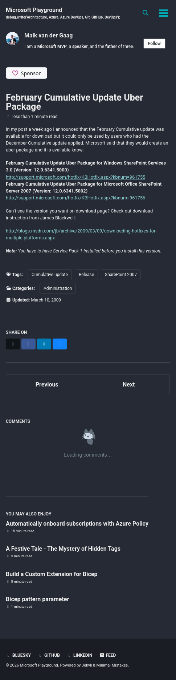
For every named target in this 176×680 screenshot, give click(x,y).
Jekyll (87, 665)
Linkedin (80, 655)
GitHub (49, 655)
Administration (58, 288)
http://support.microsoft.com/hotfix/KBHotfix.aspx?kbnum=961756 (75, 198)
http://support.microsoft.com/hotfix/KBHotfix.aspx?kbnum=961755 (75, 177)
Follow (154, 43)
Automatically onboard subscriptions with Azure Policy (77, 523)
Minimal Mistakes (112, 665)
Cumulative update (50, 274)
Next (129, 384)
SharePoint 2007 (121, 274)
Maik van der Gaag (48, 35)
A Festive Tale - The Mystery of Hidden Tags (63, 548)
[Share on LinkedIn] (44, 344)
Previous (47, 384)
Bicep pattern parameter (37, 599)
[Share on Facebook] (28, 344)
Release (86, 274)
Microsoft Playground (63, 13)
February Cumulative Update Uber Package (74, 102)
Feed (107, 655)
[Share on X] (13, 344)
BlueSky (18, 655)
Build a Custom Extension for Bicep (52, 574)
